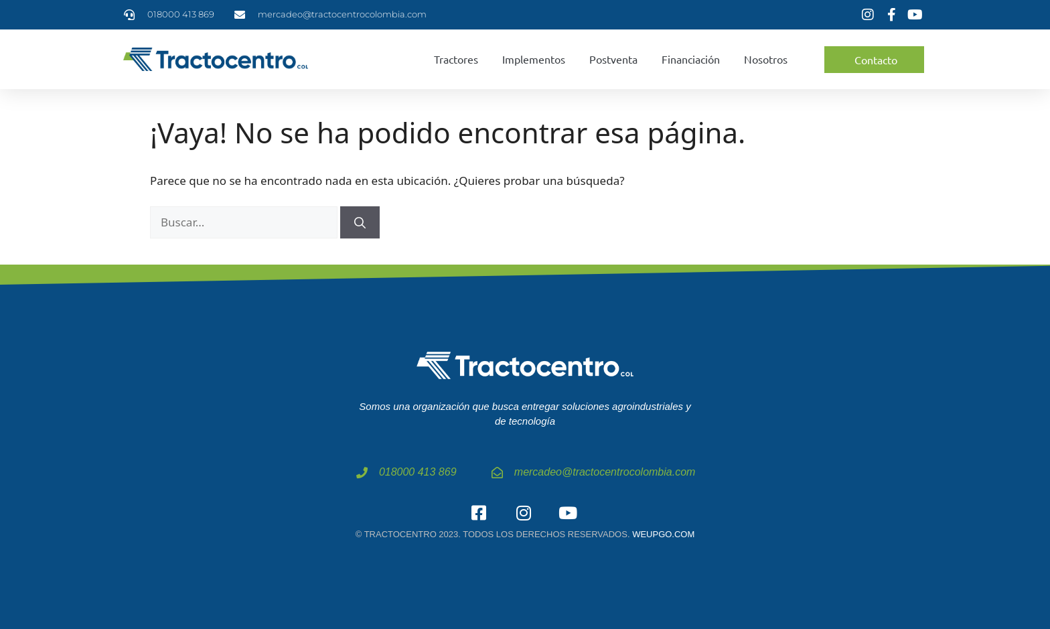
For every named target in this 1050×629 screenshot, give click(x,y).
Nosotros (766, 59)
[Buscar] (360, 222)
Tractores (456, 59)
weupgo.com (663, 534)
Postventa (613, 59)
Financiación (691, 59)
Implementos (533, 59)
